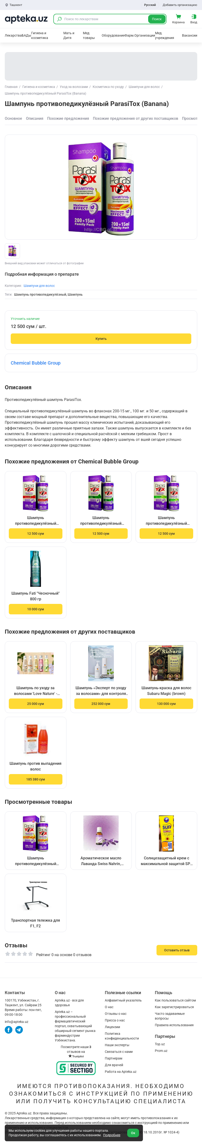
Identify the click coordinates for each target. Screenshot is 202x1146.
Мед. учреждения (164, 35)
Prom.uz (161, 1051)
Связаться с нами (119, 1052)
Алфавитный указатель (123, 1000)
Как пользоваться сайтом (175, 1000)
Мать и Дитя (68, 35)
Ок (133, 1133)
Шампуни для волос (39, 286)
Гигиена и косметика (39, 35)
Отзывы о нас (115, 1014)
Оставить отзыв (177, 950)
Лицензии (112, 1027)
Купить (101, 339)
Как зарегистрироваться (174, 1007)
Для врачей (114, 1065)
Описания (34, 118)
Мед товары (89, 35)
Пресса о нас (115, 1020)
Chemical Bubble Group (36, 363)
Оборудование (113, 35)
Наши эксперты (117, 1045)
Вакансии (189, 35)
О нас (109, 1007)
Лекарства (13, 35)
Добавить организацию (180, 5)
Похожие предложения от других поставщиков (135, 118)
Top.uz (160, 1044)
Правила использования (174, 1025)
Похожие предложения (68, 118)
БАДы (26, 35)
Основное (13, 118)
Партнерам (113, 1058)
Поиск (157, 19)
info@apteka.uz (16, 1022)
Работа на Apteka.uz (120, 1072)
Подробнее (111, 1135)
